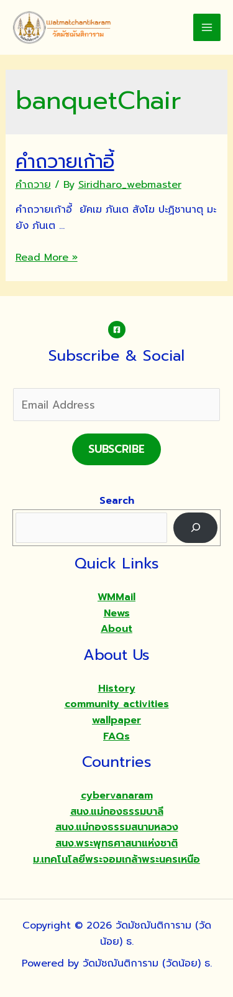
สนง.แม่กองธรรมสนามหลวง (116, 827)
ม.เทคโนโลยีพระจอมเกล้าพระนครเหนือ (116, 859)
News (117, 613)
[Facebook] (117, 329)
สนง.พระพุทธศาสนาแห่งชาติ (116, 843)
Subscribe (116, 449)
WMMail (116, 597)
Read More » (47, 257)
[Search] (195, 527)
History (116, 688)
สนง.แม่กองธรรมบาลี (116, 811)
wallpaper (116, 720)
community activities (117, 704)
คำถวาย (33, 184)
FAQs (116, 736)
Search (116, 500)
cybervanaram (117, 795)
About (116, 628)
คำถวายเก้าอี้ (65, 161)
